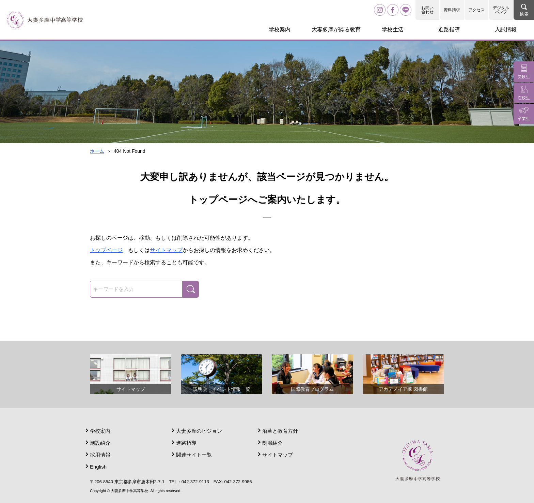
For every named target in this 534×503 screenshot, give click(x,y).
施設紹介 (100, 442)
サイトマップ (166, 250)
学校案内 (100, 430)
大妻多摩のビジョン (199, 430)
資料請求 (452, 10)
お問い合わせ (427, 9)
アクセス (476, 10)
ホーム (97, 151)
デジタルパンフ (501, 9)
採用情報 (100, 454)
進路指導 (186, 442)
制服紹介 (272, 442)
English (98, 466)
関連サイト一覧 (194, 454)
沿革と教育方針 (280, 430)
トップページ (106, 250)
